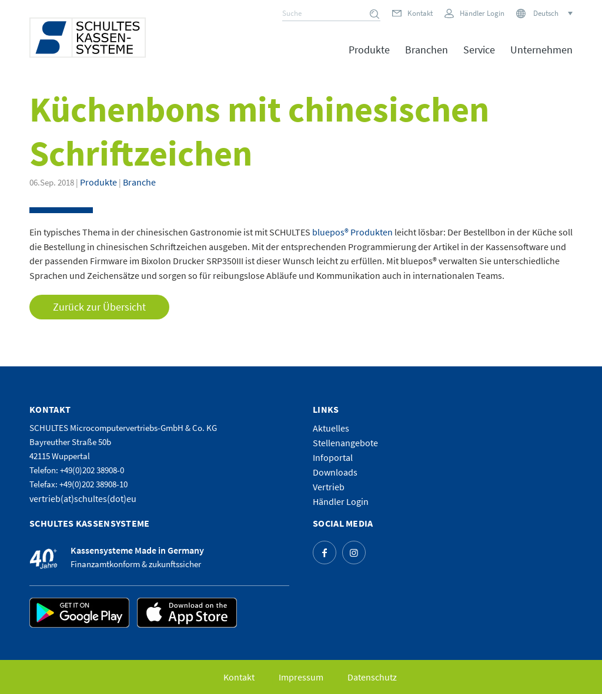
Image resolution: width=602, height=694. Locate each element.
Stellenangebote (345, 443)
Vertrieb (329, 487)
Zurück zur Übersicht (99, 307)
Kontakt (420, 13)
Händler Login (482, 13)
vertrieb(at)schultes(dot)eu (82, 498)
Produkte (98, 182)
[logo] (87, 37)
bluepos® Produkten (352, 232)
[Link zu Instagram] (354, 552)
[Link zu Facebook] (324, 552)
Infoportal (333, 457)
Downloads (335, 472)
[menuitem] (369, 58)
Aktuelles (331, 428)
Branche (139, 182)
